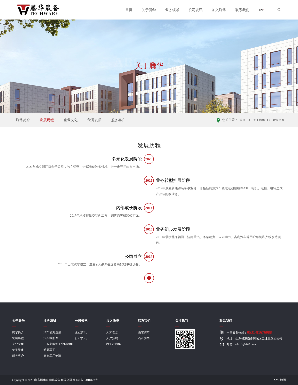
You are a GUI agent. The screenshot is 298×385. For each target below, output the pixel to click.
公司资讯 (196, 10)
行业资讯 (81, 338)
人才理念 (112, 332)
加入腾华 (219, 10)
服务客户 (118, 120)
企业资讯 (81, 332)
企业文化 (71, 120)
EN (261, 10)
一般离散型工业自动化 (58, 344)
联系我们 (242, 10)
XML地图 (280, 379)
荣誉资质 (94, 120)
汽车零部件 (51, 338)
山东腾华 (144, 332)
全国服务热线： (249, 332)
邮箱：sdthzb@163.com (241, 344)
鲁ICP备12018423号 (85, 379)
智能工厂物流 (52, 355)
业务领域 (172, 10)
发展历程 (47, 120)
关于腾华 (149, 10)
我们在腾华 (113, 344)
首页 (128, 10)
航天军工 (49, 349)
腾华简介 (23, 120)
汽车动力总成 (52, 332)
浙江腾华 (144, 338)
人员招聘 (112, 338)
